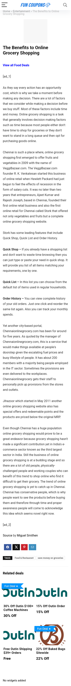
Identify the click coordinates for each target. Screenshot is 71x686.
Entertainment (21, 11)
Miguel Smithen (27, 535)
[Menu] (4, 5)
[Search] (65, 5)
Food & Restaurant (24, 558)
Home (6, 11)
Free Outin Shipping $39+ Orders (17, 651)
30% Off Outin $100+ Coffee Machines (18, 608)
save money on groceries (50, 558)
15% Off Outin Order (50, 606)
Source (7, 535)
